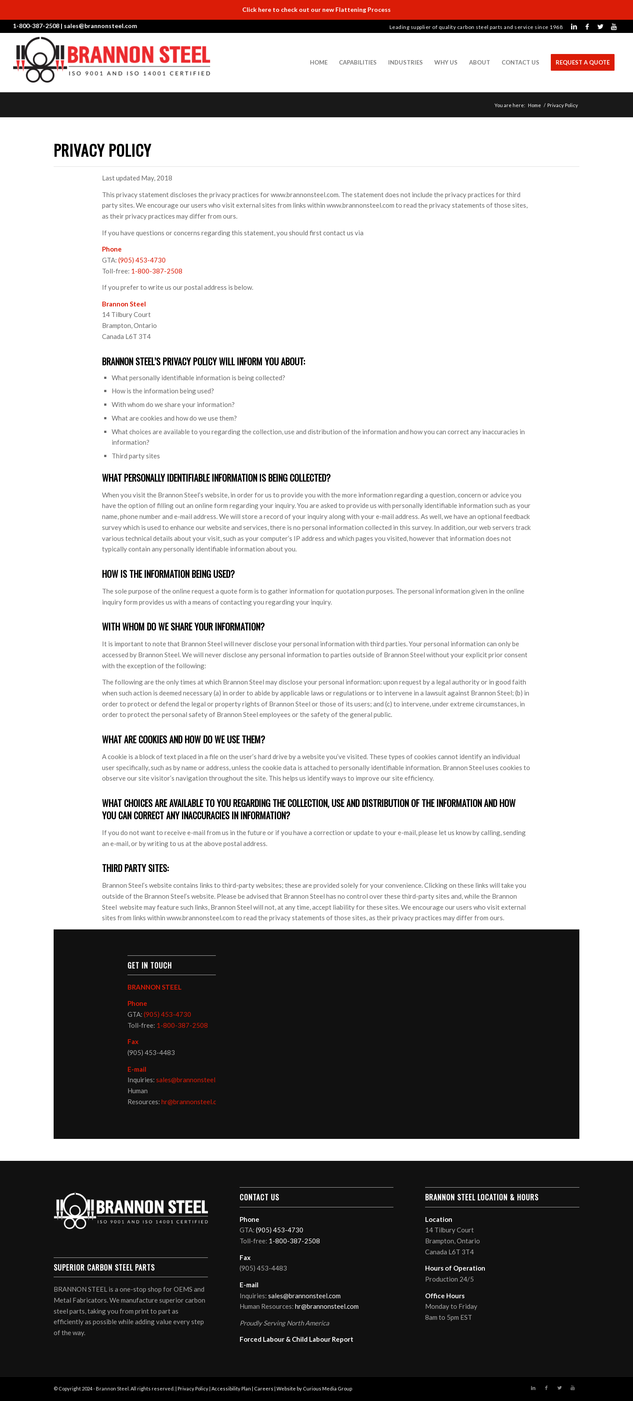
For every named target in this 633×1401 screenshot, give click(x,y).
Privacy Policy (193, 1388)
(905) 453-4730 (142, 260)
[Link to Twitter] (600, 26)
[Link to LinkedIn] (574, 26)
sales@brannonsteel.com (100, 25)
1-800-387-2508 (36, 25)
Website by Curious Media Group (314, 1388)
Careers (263, 1388)
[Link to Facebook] (587, 26)
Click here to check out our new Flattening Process (316, 9)
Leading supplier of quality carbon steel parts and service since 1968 (476, 27)
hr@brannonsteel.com (193, 1102)
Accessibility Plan (231, 1388)
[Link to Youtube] (613, 26)
